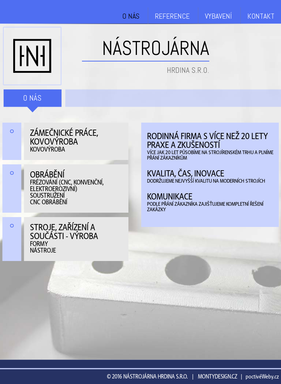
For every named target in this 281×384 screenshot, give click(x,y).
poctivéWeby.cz (262, 377)
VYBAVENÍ (218, 16)
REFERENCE (172, 16)
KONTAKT (260, 16)
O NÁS (130, 16)
